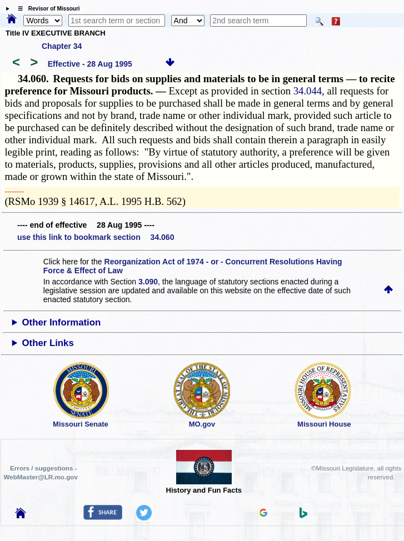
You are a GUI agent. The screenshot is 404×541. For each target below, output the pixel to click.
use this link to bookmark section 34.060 (95, 237)
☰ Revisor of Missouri (46, 9)
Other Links (48, 343)
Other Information (61, 322)
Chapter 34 (62, 46)
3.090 (148, 281)
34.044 (307, 91)
